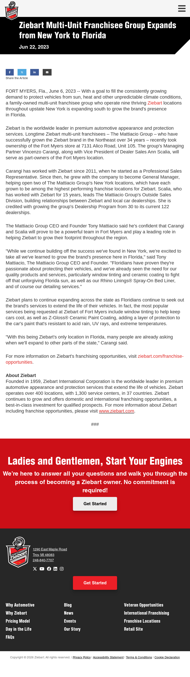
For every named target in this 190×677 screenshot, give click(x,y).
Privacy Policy (82, 657)
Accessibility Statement (108, 657)
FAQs (10, 638)
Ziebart (155, 103)
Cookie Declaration (167, 657)
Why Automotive (20, 606)
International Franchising (146, 614)
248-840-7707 (43, 560)
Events (70, 622)
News (68, 614)
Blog (68, 606)
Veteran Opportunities (143, 606)
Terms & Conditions (139, 657)
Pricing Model (18, 622)
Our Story (72, 630)
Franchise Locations (142, 622)
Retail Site (133, 630)
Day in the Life (18, 630)
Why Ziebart (16, 614)
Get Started (95, 504)
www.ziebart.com (116, 411)
